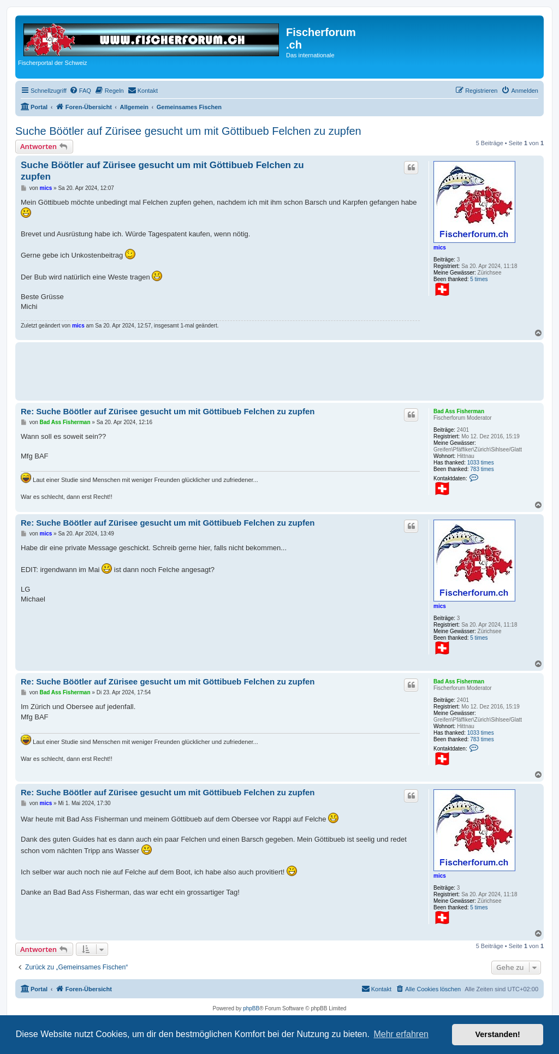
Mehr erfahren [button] (401, 1034)
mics (439, 248)
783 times (481, 469)
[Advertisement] (219, 369)
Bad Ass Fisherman (458, 411)
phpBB (251, 1008)
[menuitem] (80, 90)
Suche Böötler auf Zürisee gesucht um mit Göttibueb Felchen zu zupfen (188, 131)
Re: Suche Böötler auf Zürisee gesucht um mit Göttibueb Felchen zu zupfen (167, 411)
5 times (478, 279)
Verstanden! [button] (497, 1034)
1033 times (480, 463)
